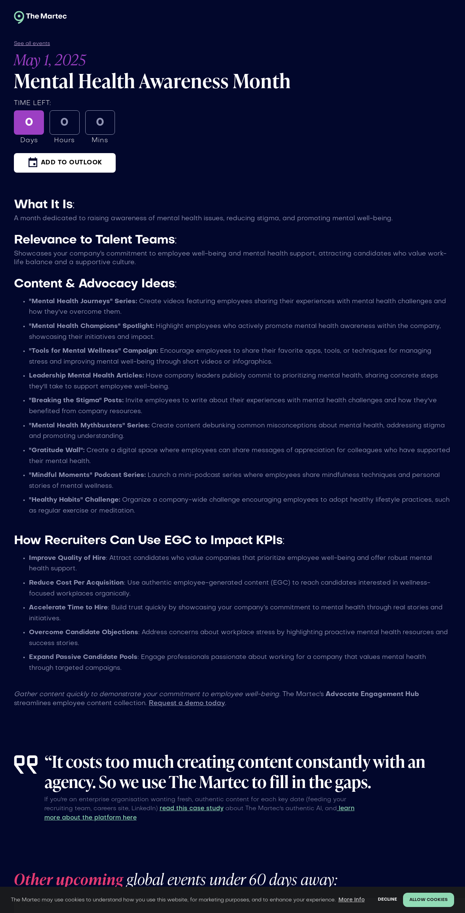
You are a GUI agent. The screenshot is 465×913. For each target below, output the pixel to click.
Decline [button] (387, 900)
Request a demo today (187, 703)
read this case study (191, 809)
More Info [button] (351, 899)
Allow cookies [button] (428, 900)
